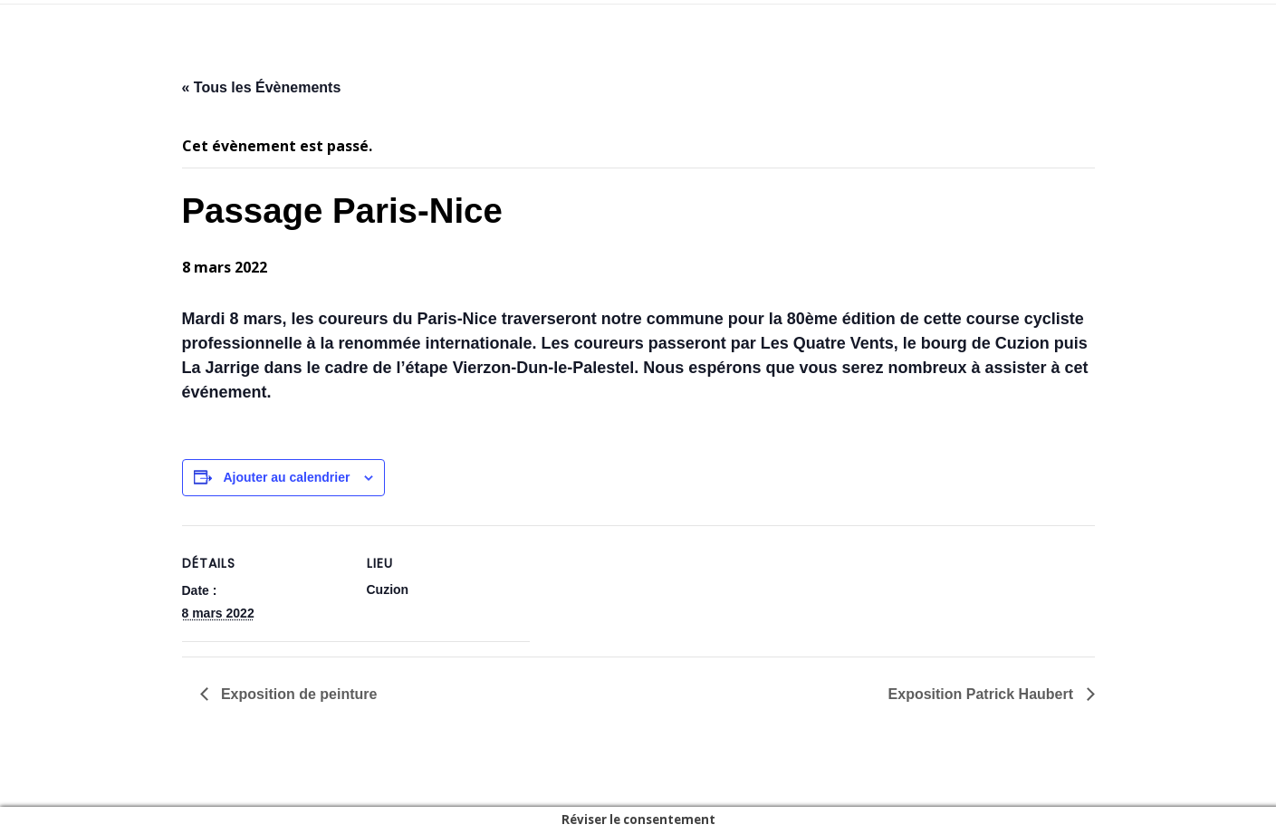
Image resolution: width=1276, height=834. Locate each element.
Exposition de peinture (297, 694)
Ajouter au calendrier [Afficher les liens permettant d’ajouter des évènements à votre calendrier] (286, 477)
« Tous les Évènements (261, 87)
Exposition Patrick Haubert (983, 694)
